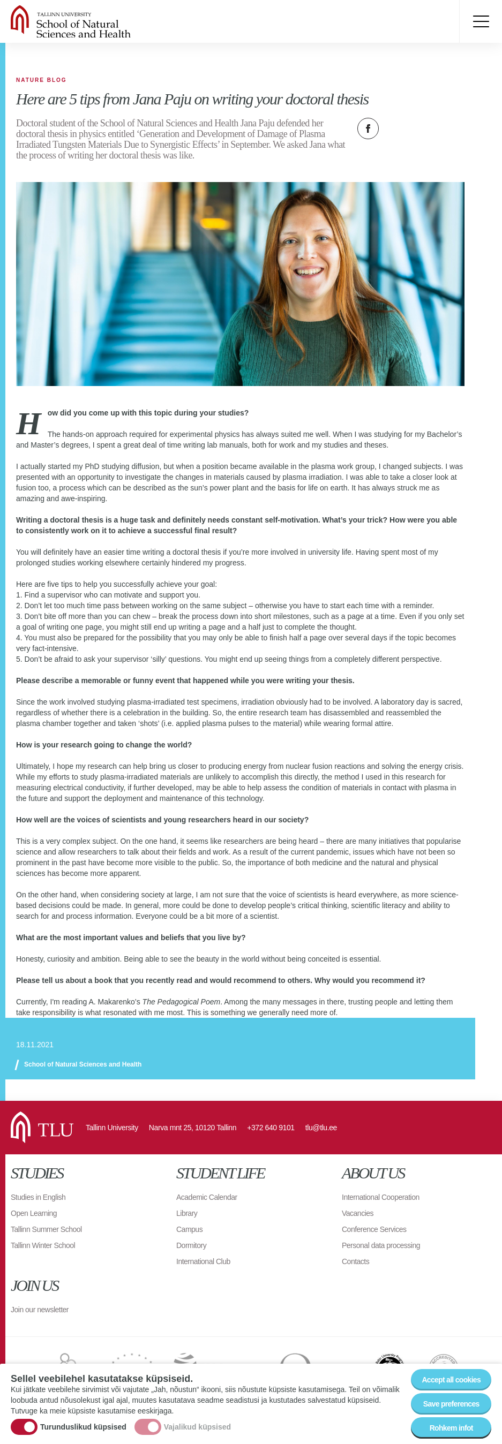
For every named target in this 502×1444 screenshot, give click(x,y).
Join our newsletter (40, 1309)
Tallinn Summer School (46, 1229)
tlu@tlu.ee (321, 1127)
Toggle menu (480, 21)
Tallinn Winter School (43, 1245)
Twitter (395, 128)
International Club (203, 1261)
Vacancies (357, 1213)
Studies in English (38, 1197)
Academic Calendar (206, 1197)
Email (421, 128)
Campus (189, 1229)
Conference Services (374, 1229)
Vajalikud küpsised (197, 1427)
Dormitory (191, 1245)
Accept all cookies (451, 1380)
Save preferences (451, 1404)
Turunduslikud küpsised (83, 1427)
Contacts (355, 1261)
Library (186, 1213)
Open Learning (34, 1213)
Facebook (368, 128)
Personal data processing (381, 1245)
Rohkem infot (451, 1428)
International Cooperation (380, 1197)
